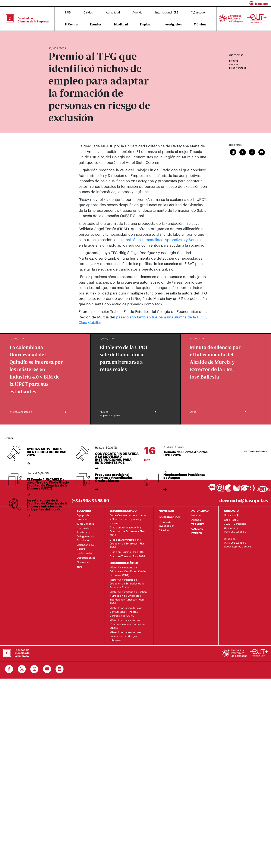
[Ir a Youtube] (47, 669)
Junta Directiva (85, 523)
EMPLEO (196, 532)
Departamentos (86, 557)
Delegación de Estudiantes (85, 538)
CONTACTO (231, 510)
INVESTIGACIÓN (169, 517)
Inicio (51, 35)
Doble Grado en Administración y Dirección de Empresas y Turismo (128, 518)
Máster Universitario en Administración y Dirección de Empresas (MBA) (128, 571)
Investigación (172, 24)
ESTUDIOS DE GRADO (123, 510)
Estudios (96, 24)
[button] (205, 3)
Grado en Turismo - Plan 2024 (127, 556)
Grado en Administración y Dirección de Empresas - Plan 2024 (127, 543)
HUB (68, 12)
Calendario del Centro (85, 546)
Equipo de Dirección (83, 516)
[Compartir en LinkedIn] (233, 151)
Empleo (145, 24)
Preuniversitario (237, 67)
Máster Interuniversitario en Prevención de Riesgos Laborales (126, 635)
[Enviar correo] (262, 151)
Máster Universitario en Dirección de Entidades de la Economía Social (127, 583)
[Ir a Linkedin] (60, 669)
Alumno (233, 64)
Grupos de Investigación (166, 523)
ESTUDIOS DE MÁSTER (124, 562)
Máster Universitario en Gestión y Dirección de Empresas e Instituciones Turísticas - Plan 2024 (128, 597)
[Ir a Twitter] (22, 669)
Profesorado (84, 552)
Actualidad (113, 12)
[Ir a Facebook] (9, 669)
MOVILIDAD (166, 510)
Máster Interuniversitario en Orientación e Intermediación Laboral (127, 623)
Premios (233, 60)
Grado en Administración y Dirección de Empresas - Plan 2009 (127, 531)
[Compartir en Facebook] (252, 151)
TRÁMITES (197, 523)
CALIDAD (197, 528)
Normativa (83, 561)
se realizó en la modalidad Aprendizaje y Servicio (161, 239)
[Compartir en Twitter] (243, 151)
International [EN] (166, 12)
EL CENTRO (84, 510)
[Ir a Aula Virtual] (244, 489)
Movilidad (121, 24)
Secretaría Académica (83, 529)
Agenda (137, 12)
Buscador (198, 12)
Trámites (200, 24)
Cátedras (164, 529)
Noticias (196, 514)
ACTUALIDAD (200, 510)
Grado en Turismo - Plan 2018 (127, 551)
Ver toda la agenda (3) (255, 451)
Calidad (88, 12)
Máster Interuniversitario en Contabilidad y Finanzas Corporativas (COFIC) (126, 611)
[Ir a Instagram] (34, 669)
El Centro (71, 24)
